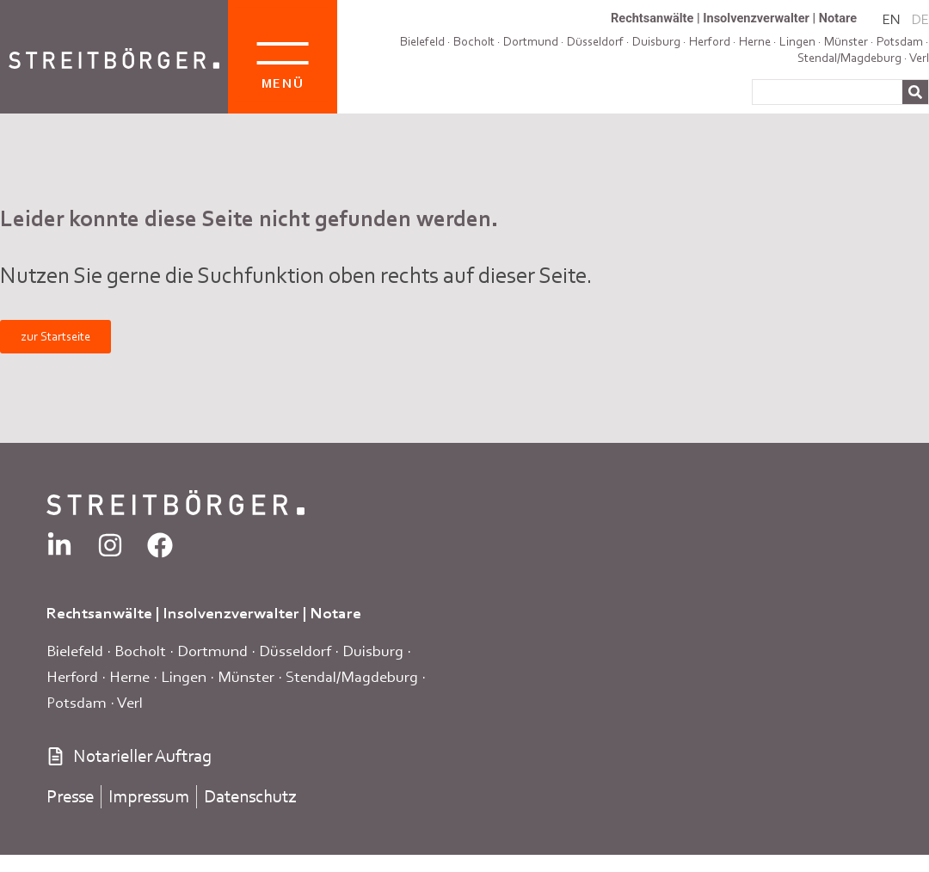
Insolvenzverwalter (756, 18)
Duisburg (372, 650)
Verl (919, 57)
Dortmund (530, 41)
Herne (129, 676)
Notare (838, 18)
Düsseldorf (595, 41)
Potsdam (900, 41)
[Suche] (915, 92)
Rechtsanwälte (652, 18)
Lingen (183, 676)
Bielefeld (422, 41)
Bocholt (474, 41)
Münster (246, 676)
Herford (72, 676)
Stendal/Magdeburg (849, 57)
